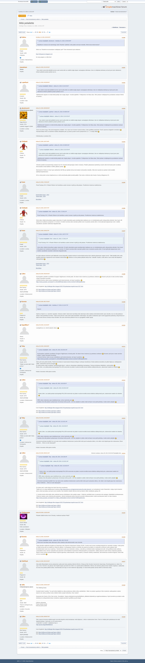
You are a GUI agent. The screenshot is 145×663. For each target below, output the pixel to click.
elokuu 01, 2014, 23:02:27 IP (42, 230)
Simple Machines (29, 661)
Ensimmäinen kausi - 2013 (42, 194)
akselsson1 (25, 108)
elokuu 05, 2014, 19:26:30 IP (42, 346)
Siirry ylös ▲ (125, 661)
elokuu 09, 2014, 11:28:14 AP (42, 512)
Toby (23, 346)
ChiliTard (24, 561)
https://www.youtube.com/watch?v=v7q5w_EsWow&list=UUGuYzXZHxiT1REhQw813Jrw (60, 498)
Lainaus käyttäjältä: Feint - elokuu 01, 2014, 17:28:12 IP (53, 211)
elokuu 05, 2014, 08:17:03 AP (42, 301)
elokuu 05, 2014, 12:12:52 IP (42, 324)
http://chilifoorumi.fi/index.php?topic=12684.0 (50, 289)
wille (23, 585)
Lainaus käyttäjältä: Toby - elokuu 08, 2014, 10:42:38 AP (53, 456)
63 (44, 32)
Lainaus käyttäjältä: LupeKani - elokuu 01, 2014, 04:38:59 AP (54, 111)
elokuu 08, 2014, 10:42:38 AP (42, 417)
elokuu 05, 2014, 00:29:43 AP (42, 273)
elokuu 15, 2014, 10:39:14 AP (42, 584)
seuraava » (122, 27)
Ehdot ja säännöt (118, 661)
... (34, 32)
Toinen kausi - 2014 (41, 196)
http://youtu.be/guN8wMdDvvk (44, 624)
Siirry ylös (22, 643)
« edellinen (115, 27)
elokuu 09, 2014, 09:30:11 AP (42, 453)
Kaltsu (23, 37)
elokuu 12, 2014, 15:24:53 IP (42, 536)
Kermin (24, 301)
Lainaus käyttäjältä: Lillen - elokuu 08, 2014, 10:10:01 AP (53, 421)
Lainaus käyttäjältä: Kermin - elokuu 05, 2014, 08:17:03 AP (53, 540)
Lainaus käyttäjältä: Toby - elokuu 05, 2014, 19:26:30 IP (53, 383)
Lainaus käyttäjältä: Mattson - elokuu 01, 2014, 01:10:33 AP (54, 86)
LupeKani (24, 82)
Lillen (23, 274)
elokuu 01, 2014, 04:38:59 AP (42, 82)
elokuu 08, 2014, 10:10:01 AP (42, 379)
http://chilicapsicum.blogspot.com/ (44, 54)
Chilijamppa (25, 512)
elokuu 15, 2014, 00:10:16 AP (42, 561)
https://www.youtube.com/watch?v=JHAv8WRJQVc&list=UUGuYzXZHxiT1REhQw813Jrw (60, 282)
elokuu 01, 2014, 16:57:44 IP (42, 141)
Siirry (101, 650)
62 (42, 32)
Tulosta (123, 32)
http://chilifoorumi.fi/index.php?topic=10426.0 (50, 291)
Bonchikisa (38, 199)
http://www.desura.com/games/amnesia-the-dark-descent (75, 489)
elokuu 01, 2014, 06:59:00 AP (42, 108)
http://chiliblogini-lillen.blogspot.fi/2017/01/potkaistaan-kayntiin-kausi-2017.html (64, 286)
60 (37, 32)
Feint (23, 182)
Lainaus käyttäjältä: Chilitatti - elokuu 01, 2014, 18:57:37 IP (53, 234)
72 (47, 32)
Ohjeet (111, 661)
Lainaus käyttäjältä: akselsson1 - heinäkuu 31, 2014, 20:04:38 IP (55, 41)
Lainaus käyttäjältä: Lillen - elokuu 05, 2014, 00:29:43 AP (53, 349)
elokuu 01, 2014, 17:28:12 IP (42, 182)
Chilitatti (24, 141)
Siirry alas (22, 32)
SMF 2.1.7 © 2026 (21, 661)
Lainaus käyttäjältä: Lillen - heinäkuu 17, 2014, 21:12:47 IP (53, 305)
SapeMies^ (25, 325)
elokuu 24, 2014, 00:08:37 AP (42, 616)
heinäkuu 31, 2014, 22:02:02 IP (43, 37)
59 (35, 32)
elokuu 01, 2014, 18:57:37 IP (42, 207)
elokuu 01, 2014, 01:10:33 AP (42, 67)
